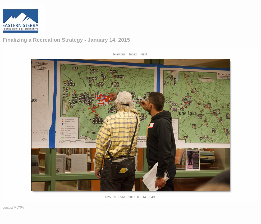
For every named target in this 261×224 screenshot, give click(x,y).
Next (143, 54)
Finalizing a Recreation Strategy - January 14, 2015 (66, 40)
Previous (119, 54)
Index (133, 54)
